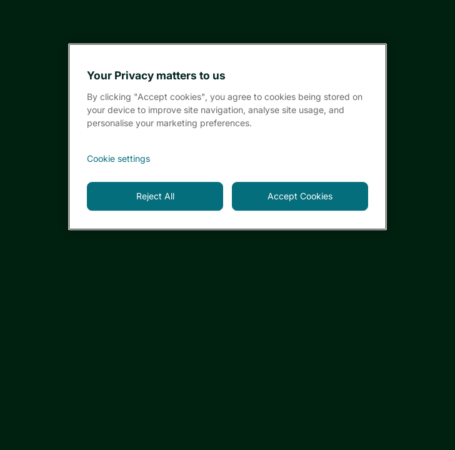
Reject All (155, 196)
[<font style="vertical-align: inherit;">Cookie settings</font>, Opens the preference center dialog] (227, 158)
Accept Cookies (300, 196)
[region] (227, 136)
